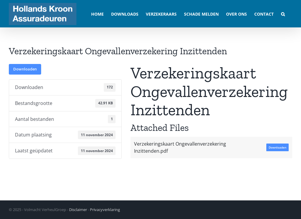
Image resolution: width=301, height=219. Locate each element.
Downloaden (25, 69)
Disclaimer (78, 209)
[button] (283, 13)
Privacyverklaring (105, 209)
